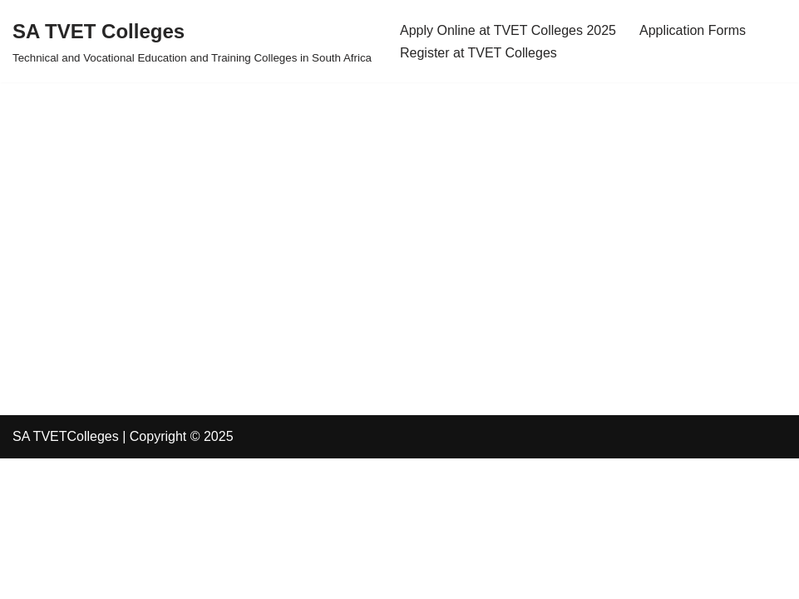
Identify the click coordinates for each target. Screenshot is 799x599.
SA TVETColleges (65, 436)
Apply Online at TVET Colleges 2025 (508, 30)
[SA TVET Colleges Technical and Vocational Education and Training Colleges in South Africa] (192, 41)
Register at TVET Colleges (478, 53)
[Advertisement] (399, 198)
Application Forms (692, 30)
